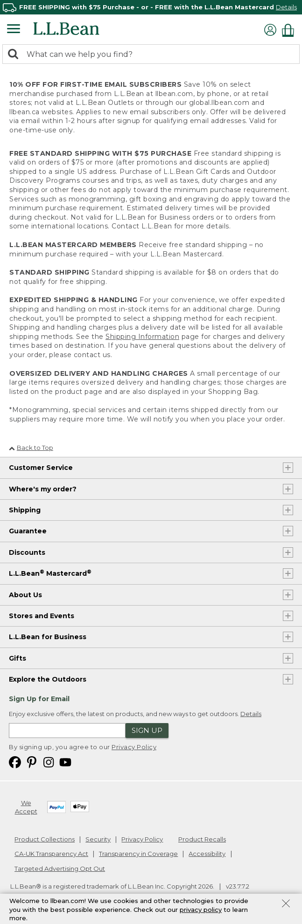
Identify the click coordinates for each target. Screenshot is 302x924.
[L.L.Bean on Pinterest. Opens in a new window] (32, 762)
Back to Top (31, 447)
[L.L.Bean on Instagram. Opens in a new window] (48, 762)
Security (98, 839)
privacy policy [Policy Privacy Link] (201, 909)
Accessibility (207, 853)
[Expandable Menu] (13, 29)
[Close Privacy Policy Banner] (286, 904)
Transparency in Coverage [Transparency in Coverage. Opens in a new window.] (138, 853)
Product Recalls (202, 839)
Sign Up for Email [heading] (39, 699)
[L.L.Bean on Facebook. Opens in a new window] (15, 762)
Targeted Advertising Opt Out (59, 868)
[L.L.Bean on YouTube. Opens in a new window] (65, 762)
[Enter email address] (67, 730)
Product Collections (44, 839)
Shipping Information (142, 336)
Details (286, 7)
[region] (151, 7)
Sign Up (147, 730)
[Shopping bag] (290, 30)
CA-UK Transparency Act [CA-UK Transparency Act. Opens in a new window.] (51, 853)
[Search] (15, 55)
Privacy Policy (134, 747)
